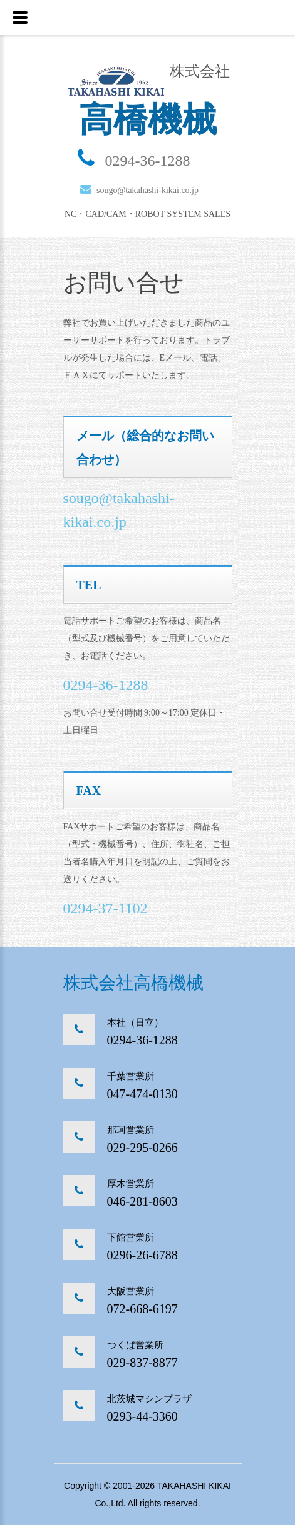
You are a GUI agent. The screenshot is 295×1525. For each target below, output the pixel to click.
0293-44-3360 (142, 1416)
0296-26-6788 (142, 1255)
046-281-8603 (142, 1201)
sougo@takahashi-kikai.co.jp (147, 190)
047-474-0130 (142, 1094)
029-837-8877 (142, 1362)
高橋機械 (148, 120)
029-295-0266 (142, 1147)
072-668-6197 (142, 1309)
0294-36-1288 (147, 160)
